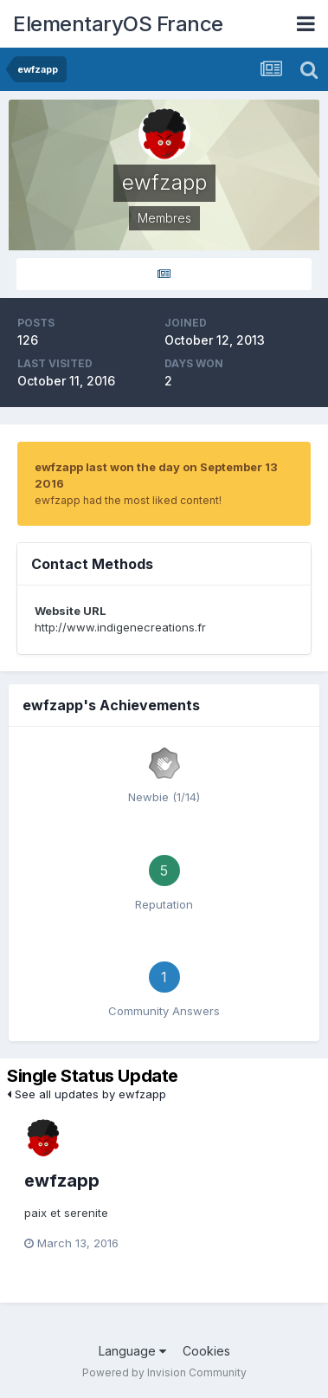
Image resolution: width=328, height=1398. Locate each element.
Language (132, 1350)
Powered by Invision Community (164, 1372)
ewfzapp (62, 1180)
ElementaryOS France (118, 23)
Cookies (206, 1350)
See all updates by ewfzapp (86, 1094)
